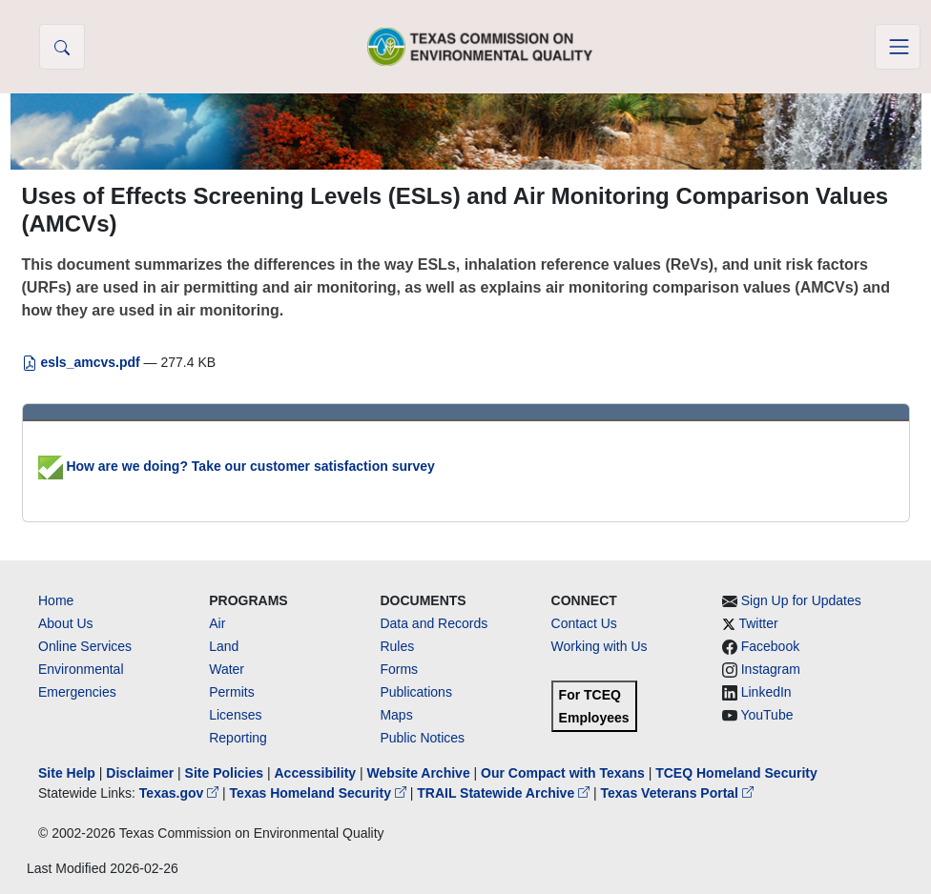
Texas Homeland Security (320, 793)
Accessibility (317, 773)
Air (217, 623)
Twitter (757, 623)
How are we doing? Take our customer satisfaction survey (236, 466)
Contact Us (584, 623)
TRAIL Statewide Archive (505, 793)
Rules (397, 646)
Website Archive (418, 773)
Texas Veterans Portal (677, 793)
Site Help (66, 773)
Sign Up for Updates (801, 600)
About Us (65, 623)
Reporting (238, 737)
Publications (416, 692)
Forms (399, 669)
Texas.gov (180, 793)
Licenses (235, 714)
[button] (62, 47)
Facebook (770, 646)
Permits (231, 692)
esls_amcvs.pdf (83, 362)
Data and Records (433, 623)
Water (226, 669)
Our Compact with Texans (563, 773)
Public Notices (422, 737)
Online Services (85, 646)
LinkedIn (766, 692)
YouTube (766, 714)
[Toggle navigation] (898, 47)
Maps (396, 714)
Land (223, 646)
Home (55, 600)
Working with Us (599, 646)
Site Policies (224, 773)
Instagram (770, 669)
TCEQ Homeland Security (736, 773)
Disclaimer (140, 773)
